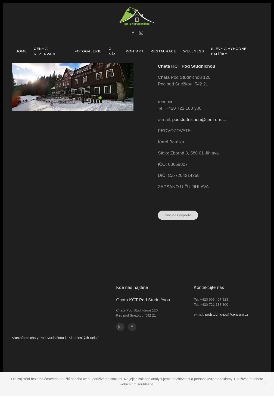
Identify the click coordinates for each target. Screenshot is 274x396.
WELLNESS (193, 51)
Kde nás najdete (178, 215)
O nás (113, 51)
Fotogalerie (88, 51)
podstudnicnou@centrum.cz (199, 119)
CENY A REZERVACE (45, 51)
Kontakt (135, 51)
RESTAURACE (163, 51)
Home (21, 51)
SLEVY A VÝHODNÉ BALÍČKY (229, 51)
